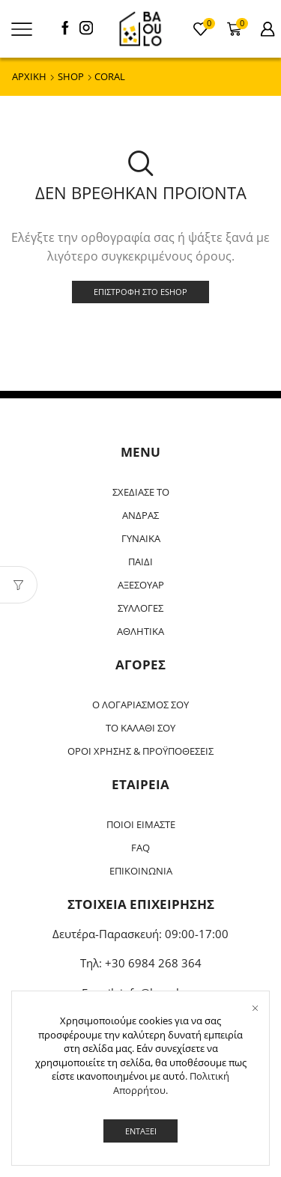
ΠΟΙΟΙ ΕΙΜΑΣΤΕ (140, 824)
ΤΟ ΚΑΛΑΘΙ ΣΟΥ (140, 728)
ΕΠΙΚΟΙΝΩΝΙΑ (140, 871)
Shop (71, 76)
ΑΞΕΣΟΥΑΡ (141, 584)
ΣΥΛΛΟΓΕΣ (140, 608)
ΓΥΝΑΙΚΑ (140, 538)
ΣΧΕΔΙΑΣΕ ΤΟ (140, 492)
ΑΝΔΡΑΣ (140, 515)
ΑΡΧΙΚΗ (29, 76)
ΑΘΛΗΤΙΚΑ (140, 631)
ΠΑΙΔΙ (140, 561)
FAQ (140, 847)
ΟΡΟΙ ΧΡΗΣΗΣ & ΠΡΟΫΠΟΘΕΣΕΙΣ (140, 751)
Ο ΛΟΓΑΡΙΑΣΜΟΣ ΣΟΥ (140, 704)
